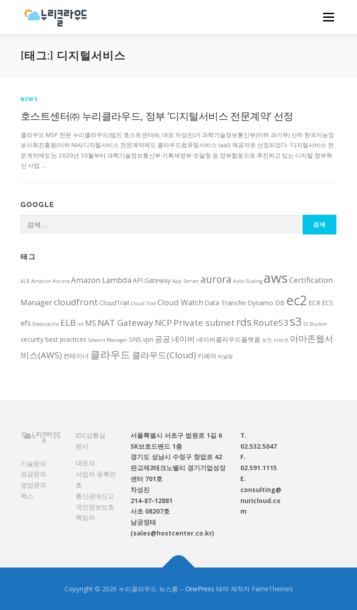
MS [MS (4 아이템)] (90, 323)
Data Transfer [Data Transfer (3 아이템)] (225, 302)
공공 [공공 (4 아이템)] (162, 339)
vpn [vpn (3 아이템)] (148, 339)
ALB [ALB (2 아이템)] (25, 281)
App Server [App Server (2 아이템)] (185, 281)
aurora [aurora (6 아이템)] (216, 279)
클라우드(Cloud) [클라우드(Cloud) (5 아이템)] (164, 355)
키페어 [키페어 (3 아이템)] (206, 355)
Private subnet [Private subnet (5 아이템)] (204, 323)
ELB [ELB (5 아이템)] (68, 323)
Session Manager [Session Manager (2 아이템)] (108, 340)
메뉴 (327, 17)
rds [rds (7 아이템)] (244, 322)
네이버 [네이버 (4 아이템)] (183, 339)
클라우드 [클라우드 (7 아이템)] (110, 354)
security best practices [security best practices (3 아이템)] (54, 339)
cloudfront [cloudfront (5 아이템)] (76, 302)
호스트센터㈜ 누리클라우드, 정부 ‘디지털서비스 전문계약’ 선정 (157, 115)
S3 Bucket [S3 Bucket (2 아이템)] (315, 324)
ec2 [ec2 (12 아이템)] (296, 300)
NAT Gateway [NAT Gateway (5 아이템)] (125, 323)
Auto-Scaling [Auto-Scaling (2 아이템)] (247, 281)
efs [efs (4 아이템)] (26, 323)
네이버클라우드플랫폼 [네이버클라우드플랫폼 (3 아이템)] (228, 339)
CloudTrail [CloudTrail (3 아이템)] (114, 302)
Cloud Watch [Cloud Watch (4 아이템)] (180, 302)
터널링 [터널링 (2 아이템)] (225, 356)
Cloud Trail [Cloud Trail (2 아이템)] (143, 303)
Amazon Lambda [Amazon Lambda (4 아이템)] (101, 280)
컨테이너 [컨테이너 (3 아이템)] (76, 355)
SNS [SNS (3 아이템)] (135, 339)
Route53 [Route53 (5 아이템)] (270, 323)
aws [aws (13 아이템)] (276, 278)
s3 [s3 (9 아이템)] (296, 321)
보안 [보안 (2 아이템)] (267, 340)
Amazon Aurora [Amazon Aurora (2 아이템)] (50, 281)
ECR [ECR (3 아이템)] (314, 302)
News (29, 98)
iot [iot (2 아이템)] (80, 324)
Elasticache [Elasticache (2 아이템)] (45, 324)
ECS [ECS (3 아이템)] (327, 302)
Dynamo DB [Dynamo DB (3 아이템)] (266, 302)
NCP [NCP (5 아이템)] (163, 323)
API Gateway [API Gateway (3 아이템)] (152, 280)
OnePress (199, 588)
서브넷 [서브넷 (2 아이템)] (280, 340)
